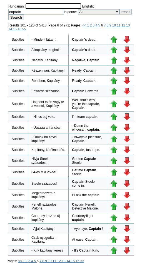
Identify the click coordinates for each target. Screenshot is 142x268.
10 (114, 25)
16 (20, 29)
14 (10, 29)
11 (119, 25)
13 (128, 25)
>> (24, 29)
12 (123, 25)
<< (84, 25)
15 (15, 29)
